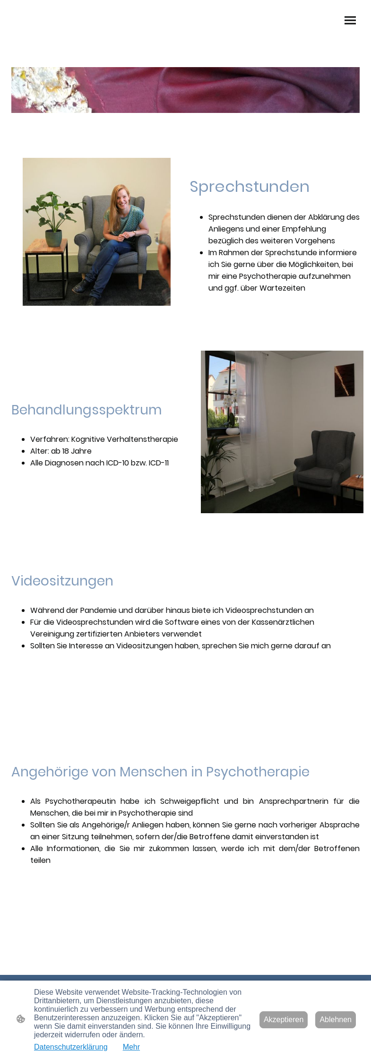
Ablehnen (335, 1020)
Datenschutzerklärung (71, 1047)
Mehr (131, 1047)
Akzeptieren (284, 1020)
